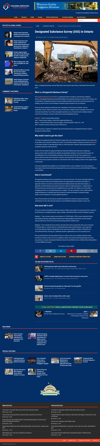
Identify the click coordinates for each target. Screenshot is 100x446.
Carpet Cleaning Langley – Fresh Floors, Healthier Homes (21, 108)
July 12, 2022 (48, 298)
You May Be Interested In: (44, 262)
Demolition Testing (60, 256)
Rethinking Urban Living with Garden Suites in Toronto (21, 100)
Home (15, 17)
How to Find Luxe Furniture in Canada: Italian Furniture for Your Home (42, 373)
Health (32, 17)
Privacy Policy (72, 440)
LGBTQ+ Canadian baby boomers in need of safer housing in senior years (66, 276)
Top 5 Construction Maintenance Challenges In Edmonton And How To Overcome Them (65, 362)
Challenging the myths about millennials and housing (60, 266)
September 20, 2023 (50, 288)
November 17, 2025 (8, 430)
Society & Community (67, 17)
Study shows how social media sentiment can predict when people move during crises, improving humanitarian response (21, 44)
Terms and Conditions (84, 440)
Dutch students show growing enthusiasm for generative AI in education (18, 337)
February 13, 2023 (42, 37)
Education (24, 17)
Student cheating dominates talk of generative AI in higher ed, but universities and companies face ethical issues (42, 339)
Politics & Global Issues (52, 17)
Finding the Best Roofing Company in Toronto (89, 360)
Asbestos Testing (45, 256)
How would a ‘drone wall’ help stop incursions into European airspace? (20, 410)
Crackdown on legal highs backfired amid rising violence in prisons (68, 410)
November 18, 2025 (8, 412)
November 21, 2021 (50, 268)
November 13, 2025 (57, 412)
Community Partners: (10, 91)
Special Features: (9, 351)
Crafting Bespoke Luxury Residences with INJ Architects (19, 360)
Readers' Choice (82, 268)
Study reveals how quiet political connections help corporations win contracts (21, 34)
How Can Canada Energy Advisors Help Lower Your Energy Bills (62, 286)
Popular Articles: (57, 405)
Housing (40, 17)
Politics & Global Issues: (11, 25)
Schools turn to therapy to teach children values (63, 421)
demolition (93, 142)
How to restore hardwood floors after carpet (57, 296)
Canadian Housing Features (72, 268)
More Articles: (7, 405)
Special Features (81, 17)
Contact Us (96, 440)
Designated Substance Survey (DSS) (46, 97)
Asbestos (37, 118)
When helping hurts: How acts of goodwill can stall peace (21, 63)
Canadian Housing (54, 37)
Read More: (6, 327)
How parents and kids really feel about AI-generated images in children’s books (71, 433)
